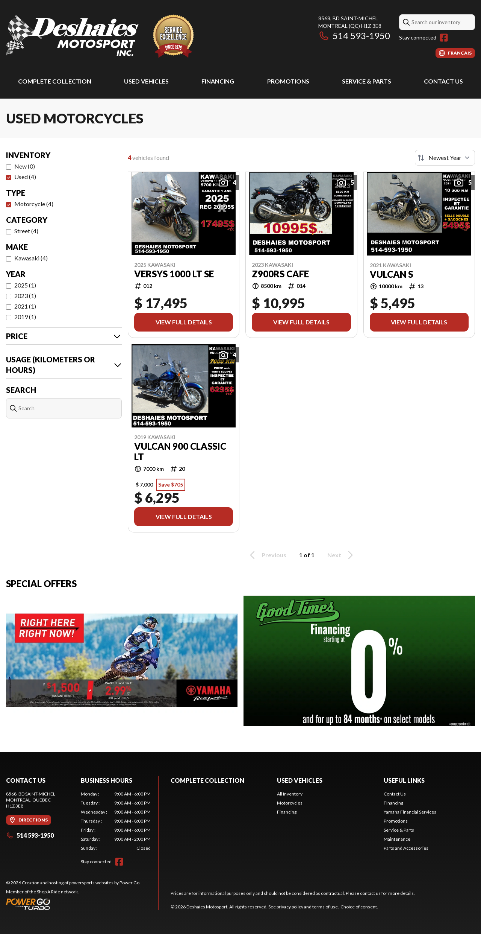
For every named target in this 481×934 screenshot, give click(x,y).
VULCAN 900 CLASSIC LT (180, 451)
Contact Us (443, 81)
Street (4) (26, 230)
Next (341, 555)
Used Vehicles (146, 81)
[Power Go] (73, 904)
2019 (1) (25, 316)
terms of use (325, 907)
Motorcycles (290, 803)
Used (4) (25, 176)
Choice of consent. (359, 907)
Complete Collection (54, 81)
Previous (266, 555)
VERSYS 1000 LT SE (174, 274)
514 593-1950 (354, 35)
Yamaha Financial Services (410, 812)
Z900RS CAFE (280, 274)
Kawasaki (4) (31, 258)
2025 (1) (25, 285)
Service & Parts (366, 81)
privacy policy (290, 907)
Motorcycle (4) (33, 203)
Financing (217, 81)
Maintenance (397, 839)
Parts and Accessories (406, 848)
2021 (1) (25, 306)
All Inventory (290, 794)
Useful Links (404, 780)
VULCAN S (391, 274)
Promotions (288, 81)
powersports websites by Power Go (104, 882)
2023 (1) (25, 295)
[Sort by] (445, 158)
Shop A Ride (48, 891)
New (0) (24, 166)
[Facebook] (443, 37)
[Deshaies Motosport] (100, 36)
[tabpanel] (116, 821)
